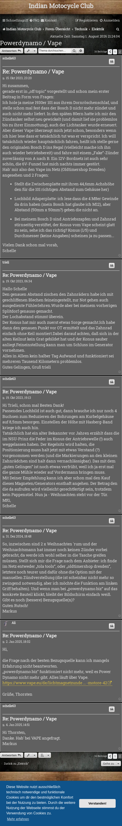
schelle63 (9, 58)
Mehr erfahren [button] (18, 819)
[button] (110, 51)
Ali (14, 623)
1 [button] (115, 52)
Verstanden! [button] (97, 803)
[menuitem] (34, 20)
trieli (5, 262)
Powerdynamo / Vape (31, 43)
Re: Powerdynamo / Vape (33, 71)
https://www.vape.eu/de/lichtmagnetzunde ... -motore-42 (54, 682)
